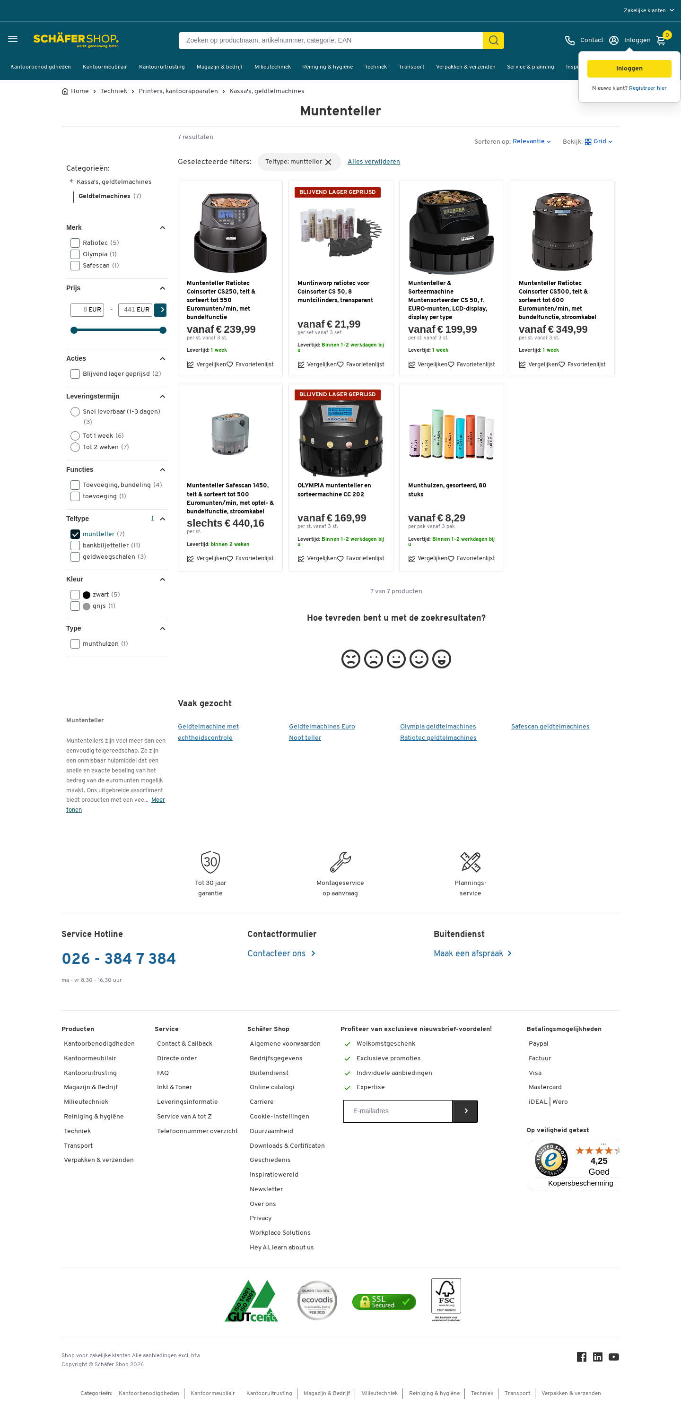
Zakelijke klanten (645, 11)
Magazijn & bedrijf (220, 67)
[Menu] (603, 1146)
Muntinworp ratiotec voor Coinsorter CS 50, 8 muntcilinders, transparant (335, 291)
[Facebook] (581, 1359)
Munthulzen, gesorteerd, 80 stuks (447, 490)
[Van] (79, 310)
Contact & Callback (184, 1044)
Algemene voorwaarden (285, 1044)
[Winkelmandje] (663, 40)
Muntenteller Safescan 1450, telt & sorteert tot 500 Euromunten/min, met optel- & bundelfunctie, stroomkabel (230, 499)
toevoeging (101, 496)
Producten (77, 1029)
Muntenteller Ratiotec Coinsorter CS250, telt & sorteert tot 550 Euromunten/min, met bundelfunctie (221, 300)
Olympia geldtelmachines (438, 726)
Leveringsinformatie (187, 1102)
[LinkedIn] (597, 1359)
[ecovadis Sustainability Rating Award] (317, 1302)
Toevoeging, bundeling (118, 485)
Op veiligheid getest (557, 1130)
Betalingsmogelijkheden (564, 1029)
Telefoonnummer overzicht (197, 1131)
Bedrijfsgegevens (276, 1058)
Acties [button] (76, 358)
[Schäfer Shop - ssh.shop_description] (53, 41)
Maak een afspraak (469, 954)
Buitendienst (269, 1073)
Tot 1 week (100, 436)
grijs (96, 606)
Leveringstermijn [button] (93, 396)
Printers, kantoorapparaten (178, 91)
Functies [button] (80, 469)
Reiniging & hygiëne (327, 67)
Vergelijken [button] (206, 364)
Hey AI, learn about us (282, 1247)
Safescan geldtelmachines (550, 726)
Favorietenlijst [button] (250, 364)
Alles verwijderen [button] (374, 161)
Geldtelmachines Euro (322, 726)
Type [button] (73, 628)
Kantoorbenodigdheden (40, 67)
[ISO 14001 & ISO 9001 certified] (251, 1302)
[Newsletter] (398, 1111)
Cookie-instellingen (279, 1116)
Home (80, 91)
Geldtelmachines (110, 196)
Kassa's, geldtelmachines (267, 91)
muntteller (100, 534)
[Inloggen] (629, 40)
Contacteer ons (277, 954)
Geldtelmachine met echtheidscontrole (208, 732)
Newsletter (266, 1189)
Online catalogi (272, 1087)
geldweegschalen (111, 557)
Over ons (263, 1204)
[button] (629, 69)
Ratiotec (97, 243)
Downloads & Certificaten (287, 1146)
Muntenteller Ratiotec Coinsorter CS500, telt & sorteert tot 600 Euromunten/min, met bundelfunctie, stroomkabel (557, 300)
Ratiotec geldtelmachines (438, 738)
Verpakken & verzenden (466, 67)
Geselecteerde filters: (215, 162)
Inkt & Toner (174, 1087)
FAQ (163, 1073)
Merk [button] (74, 227)
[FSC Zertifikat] (446, 1302)
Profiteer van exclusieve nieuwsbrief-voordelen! (416, 1029)
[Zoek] (493, 41)
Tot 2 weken (102, 447)
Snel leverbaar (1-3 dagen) (115, 416)
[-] (127, 310)
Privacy (260, 1218)
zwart (98, 594)
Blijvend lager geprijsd (118, 374)
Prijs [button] (73, 288)
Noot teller (305, 738)
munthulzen (102, 644)
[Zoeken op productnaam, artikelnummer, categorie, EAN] (334, 40)
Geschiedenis (270, 1160)
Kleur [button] (74, 579)
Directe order (177, 1058)
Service (167, 1029)
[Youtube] (614, 1359)
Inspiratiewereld (274, 1175)
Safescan (97, 265)
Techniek (376, 67)
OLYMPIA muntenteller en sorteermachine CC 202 (334, 490)
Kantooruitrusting (162, 67)
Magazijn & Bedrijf (91, 1087)
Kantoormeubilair (105, 67)
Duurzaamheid (271, 1131)
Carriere (262, 1102)
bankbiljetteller (108, 545)
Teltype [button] (77, 518)
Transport (411, 67)
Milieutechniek (272, 67)
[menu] (650, 11)
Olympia (96, 254)
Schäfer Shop (268, 1029)
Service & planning (530, 67)
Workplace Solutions (280, 1233)
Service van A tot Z (184, 1116)
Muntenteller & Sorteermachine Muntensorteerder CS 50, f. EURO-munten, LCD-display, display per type (447, 300)
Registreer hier (648, 88)
